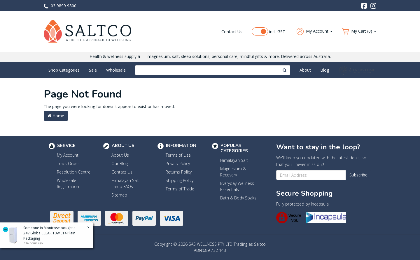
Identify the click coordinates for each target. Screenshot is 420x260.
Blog (324, 70)
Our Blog (119, 163)
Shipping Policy (179, 180)
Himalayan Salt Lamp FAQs (125, 183)
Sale (93, 70)
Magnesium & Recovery (233, 172)
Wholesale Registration (68, 183)
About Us (120, 155)
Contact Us (231, 31)
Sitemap (119, 195)
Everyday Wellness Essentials (237, 186)
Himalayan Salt (234, 160)
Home (56, 115)
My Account (67, 155)
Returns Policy (179, 172)
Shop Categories (64, 70)
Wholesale (116, 70)
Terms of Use (178, 155)
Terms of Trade (180, 189)
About (305, 70)
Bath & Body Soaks (238, 198)
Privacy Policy (178, 163)
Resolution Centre (73, 172)
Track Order (68, 163)
